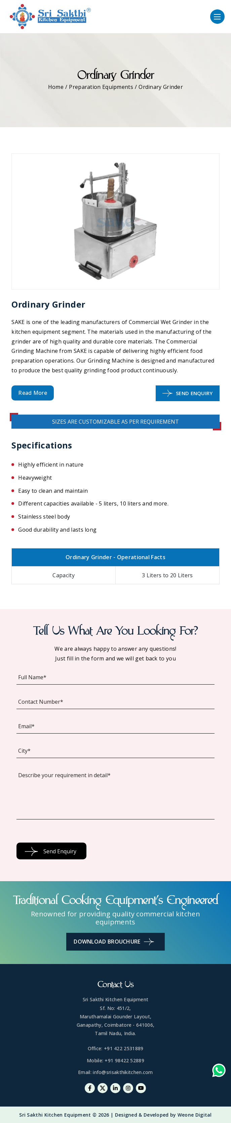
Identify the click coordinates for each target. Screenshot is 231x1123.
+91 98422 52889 (124, 1060)
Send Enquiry (187, 393)
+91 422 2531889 (124, 1048)
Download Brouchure (114, 941)
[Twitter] (103, 1088)
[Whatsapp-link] (219, 1072)
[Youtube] (141, 1088)
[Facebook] (90, 1088)
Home (56, 87)
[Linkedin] (115, 1088)
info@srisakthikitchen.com (123, 1072)
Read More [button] (32, 392)
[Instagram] (128, 1088)
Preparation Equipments (101, 87)
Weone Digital (195, 1115)
